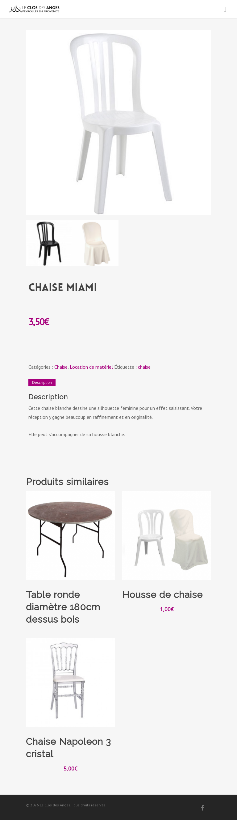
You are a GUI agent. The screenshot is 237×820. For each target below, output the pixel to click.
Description (42, 382)
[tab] (42, 382)
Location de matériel (91, 367)
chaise (144, 367)
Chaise (61, 367)
